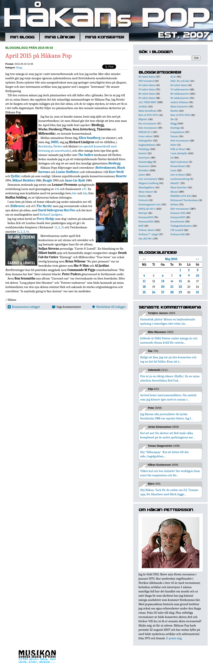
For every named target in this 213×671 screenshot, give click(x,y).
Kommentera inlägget (23, 307)
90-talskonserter (179, 97)
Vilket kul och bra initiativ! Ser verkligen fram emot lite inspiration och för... (170, 473)
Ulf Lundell (176, 230)
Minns (174, 191)
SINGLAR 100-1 (146, 208)
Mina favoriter (178, 187)
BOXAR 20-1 (145, 132)
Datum (174, 136)
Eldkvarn (17, 206)
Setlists (174, 204)
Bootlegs (175, 127)
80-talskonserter (179, 93)
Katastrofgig (145, 161)
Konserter (144, 166)
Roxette (121, 176)
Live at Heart (177, 174)
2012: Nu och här (179, 80)
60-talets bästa (178, 85)
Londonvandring (179, 178)
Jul (172, 157)
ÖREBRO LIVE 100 (180, 195)
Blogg (19, 67)
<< (144, 259)
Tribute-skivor (146, 230)
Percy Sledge (46, 219)
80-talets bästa (146, 93)
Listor (141, 174)
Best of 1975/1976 (180, 115)
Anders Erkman (179, 102)
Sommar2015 (177, 217)
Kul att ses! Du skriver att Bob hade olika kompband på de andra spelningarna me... (167, 435)
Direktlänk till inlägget (109, 307)
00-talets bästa (146, 76)
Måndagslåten (146, 187)
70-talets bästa (146, 89)
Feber (173, 144)
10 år (173, 76)
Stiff (140, 225)
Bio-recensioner (147, 123)
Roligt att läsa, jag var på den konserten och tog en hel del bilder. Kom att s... (168, 359)
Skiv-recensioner (179, 208)
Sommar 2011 (177, 213)
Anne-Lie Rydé (75, 180)
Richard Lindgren (50, 214)
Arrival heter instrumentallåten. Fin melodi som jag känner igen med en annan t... (168, 397)
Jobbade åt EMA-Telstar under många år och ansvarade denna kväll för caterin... (168, 340)
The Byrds (44, 206)
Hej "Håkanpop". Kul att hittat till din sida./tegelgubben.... (164, 454)
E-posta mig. (174, 638)
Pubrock (143, 200)
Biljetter (143, 119)
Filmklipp (144, 149)
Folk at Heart (177, 149)
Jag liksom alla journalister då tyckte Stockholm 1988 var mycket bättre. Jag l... (166, 416)
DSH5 (55, 142)
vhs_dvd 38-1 (145, 238)
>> (197, 259)
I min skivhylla (178, 153)
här (74, 193)
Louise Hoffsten (67, 172)
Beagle (47, 180)
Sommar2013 (145, 217)
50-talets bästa (146, 85)
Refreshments (106, 168)
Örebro (57, 146)
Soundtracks (177, 221)
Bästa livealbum (147, 110)
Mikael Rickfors (23, 180)
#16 (57, 189)
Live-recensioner (147, 178)
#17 (84, 189)
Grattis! (142, 153)
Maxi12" (175, 183)
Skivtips (142, 213)
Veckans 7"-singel (148, 234)
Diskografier (145, 140)
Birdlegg (114, 163)
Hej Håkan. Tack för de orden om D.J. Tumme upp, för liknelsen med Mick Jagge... (169, 492)
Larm (173, 170)
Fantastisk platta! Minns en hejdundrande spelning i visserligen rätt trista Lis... (167, 321)
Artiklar (142, 106)
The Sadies (85, 155)
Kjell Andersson (179, 161)
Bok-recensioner (147, 127)
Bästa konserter (179, 106)
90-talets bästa (146, 97)
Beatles (174, 110)
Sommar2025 (145, 221)
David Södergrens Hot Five (56, 210)
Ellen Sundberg (90, 138)
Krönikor (143, 170)
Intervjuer (144, 157)
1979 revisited (146, 80)
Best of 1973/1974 (148, 115)
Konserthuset (178, 166)
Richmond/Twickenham (184, 200)
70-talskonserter (179, 89)
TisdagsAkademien (181, 225)
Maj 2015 (171, 259)
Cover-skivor (145, 136)
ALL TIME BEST (147, 102)
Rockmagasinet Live (149, 204)
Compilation (177, 132)
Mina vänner (145, 191)
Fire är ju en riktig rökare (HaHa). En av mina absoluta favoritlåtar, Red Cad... (170, 378)
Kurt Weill (116, 172)
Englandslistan (146, 144)
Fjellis (15, 176)
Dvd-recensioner (179, 140)
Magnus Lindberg (148, 183)
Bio (172, 119)
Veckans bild (177, 234)
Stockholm (45, 146)
